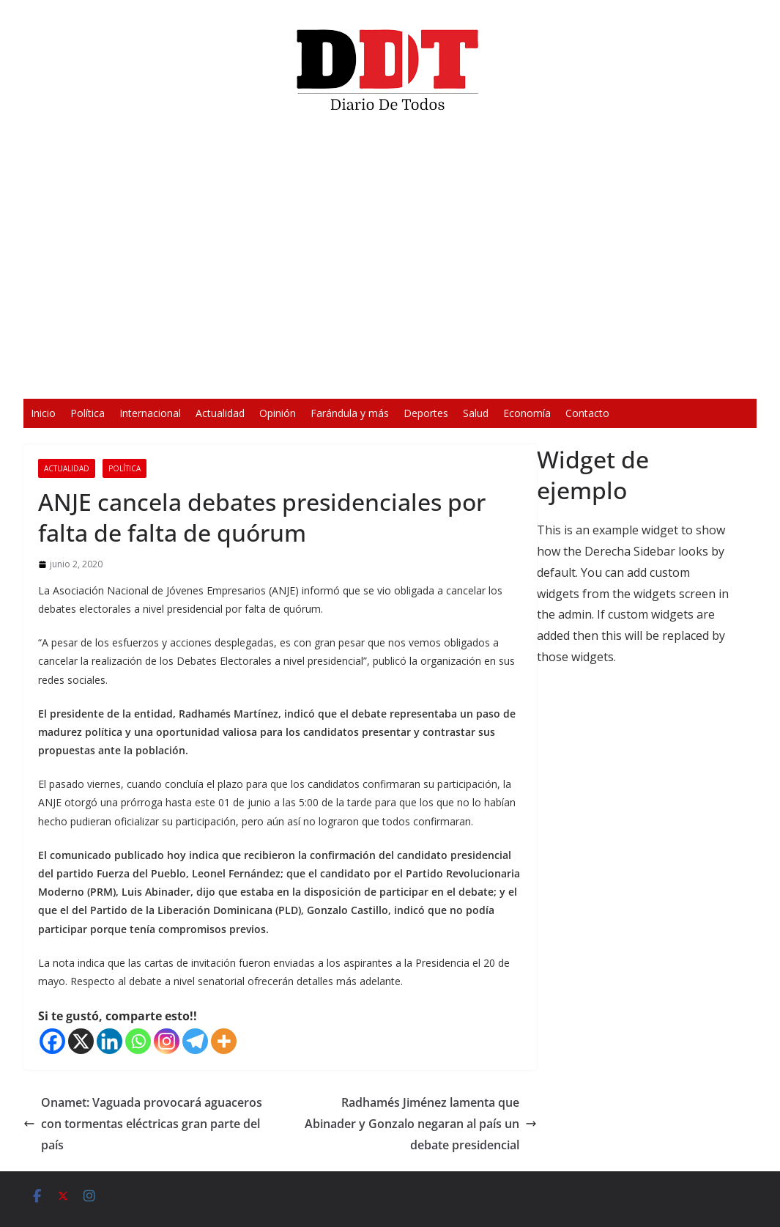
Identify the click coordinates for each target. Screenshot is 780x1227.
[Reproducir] (175, 378)
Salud (476, 413)
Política (87, 413)
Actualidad (220, 413)
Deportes (426, 413)
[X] (81, 1041)
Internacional (150, 413)
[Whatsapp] (138, 1041)
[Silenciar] (582, 378)
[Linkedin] (109, 1041)
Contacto (587, 413)
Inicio (43, 413)
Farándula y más (350, 413)
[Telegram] (195, 1041)
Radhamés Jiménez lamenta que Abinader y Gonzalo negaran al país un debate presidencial (421, 1123)
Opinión (277, 413)
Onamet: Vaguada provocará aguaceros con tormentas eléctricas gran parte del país (142, 1123)
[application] (390, 261)
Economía (527, 413)
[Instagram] (166, 1041)
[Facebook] (52, 1041)
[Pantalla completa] (605, 378)
